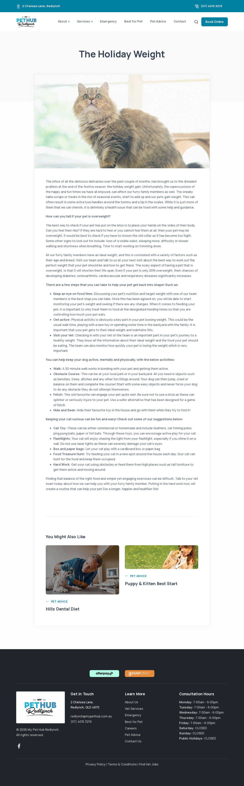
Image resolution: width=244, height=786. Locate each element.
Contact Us (133, 741)
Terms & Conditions (122, 764)
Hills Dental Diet (62, 609)
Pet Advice (158, 21)
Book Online (214, 22)
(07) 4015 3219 (211, 6)
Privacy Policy (96, 764)
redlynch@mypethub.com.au (91, 716)
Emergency (108, 21)
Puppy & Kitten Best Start (151, 583)
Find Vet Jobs (148, 764)
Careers (131, 728)
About (62, 21)
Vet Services (134, 709)
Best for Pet (133, 21)
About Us (131, 702)
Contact (180, 21)
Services (83, 21)
